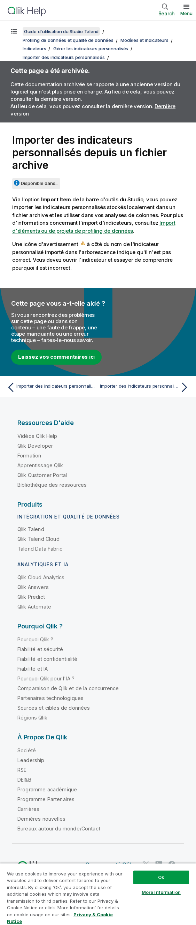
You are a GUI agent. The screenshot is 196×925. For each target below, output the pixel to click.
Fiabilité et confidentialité (47, 659)
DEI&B (24, 780)
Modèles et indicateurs (144, 40)
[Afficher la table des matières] (14, 31)
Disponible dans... (39, 183)
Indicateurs (34, 48)
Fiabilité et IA (32, 669)
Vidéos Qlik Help (37, 436)
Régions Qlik (32, 718)
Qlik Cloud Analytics (40, 577)
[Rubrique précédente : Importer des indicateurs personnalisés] (50, 387)
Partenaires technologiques (50, 698)
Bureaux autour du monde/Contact (58, 828)
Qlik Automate (34, 607)
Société (26, 750)
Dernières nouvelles (41, 819)
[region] (98, 894)
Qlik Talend (30, 529)
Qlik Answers (33, 587)
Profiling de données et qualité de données (68, 40)
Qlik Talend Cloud (38, 539)
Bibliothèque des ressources (52, 485)
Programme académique (47, 789)
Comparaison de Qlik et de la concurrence (68, 688)
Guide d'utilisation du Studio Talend (61, 31)
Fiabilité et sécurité (40, 649)
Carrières (28, 809)
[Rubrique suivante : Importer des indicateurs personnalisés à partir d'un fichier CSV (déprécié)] (145, 387)
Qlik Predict (31, 597)
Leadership (31, 760)
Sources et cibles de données (53, 708)
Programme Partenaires (46, 799)
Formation (29, 455)
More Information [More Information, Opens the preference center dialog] (161, 892)
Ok (161, 877)
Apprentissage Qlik (40, 465)
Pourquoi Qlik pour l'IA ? (46, 678)
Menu (186, 13)
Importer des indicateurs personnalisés (64, 57)
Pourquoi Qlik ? (35, 639)
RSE (21, 770)
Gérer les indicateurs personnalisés (90, 48)
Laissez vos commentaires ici (56, 356)
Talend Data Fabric (39, 549)
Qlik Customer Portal (42, 475)
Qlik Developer (35, 446)
